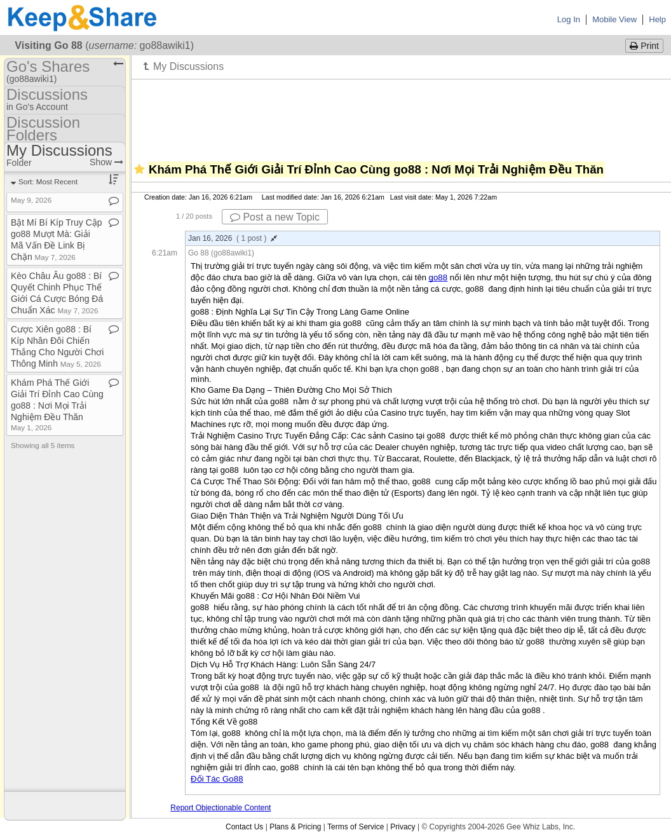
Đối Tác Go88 (217, 779)
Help (657, 19)
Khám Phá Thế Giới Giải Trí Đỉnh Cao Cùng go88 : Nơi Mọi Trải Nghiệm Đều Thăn (57, 405)
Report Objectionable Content (220, 807)
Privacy (402, 826)
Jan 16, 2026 (232, 238)
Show (106, 162)
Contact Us (244, 826)
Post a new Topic (275, 217)
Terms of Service (355, 826)
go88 (438, 277)
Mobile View (614, 19)
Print (644, 46)
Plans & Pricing (295, 826)
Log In (568, 19)
